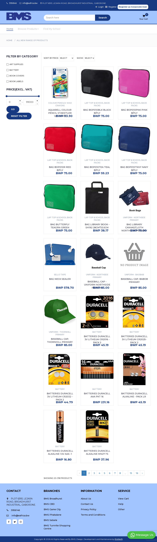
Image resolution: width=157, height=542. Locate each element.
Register (111, 7)
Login (100, 7)
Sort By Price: (59, 58)
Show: (86, 58)
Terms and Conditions (93, 514)
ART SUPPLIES (16, 64)
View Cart (123, 498)
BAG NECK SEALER (60, 279)
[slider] (7, 96)
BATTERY (14, 70)
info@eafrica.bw (28, 3)
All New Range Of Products (32, 40)
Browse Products (28, 29)
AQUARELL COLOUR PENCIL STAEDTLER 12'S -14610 (60, 113)
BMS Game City (52, 509)
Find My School (51, 29)
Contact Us (87, 504)
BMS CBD (49, 504)
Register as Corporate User (133, 7)
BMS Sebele (50, 520)
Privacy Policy (88, 509)
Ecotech (119, 539)
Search (103, 17)
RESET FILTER (19, 116)
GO (13, 109)
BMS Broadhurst (53, 498)
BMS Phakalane (52, 514)
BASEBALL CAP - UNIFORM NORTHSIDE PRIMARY (97, 284)
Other (121, 509)
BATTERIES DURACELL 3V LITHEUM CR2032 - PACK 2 (60, 396)
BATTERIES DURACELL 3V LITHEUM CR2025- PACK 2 (134, 339)
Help (120, 504)
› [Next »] (142, 473)
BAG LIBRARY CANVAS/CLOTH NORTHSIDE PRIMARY (134, 227)
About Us (86, 498)
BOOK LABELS (16, 81)
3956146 (11, 3)
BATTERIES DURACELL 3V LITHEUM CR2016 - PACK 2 (97, 339)
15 (131, 473)
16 (137, 473)
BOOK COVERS (17, 76)
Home (9, 29)
